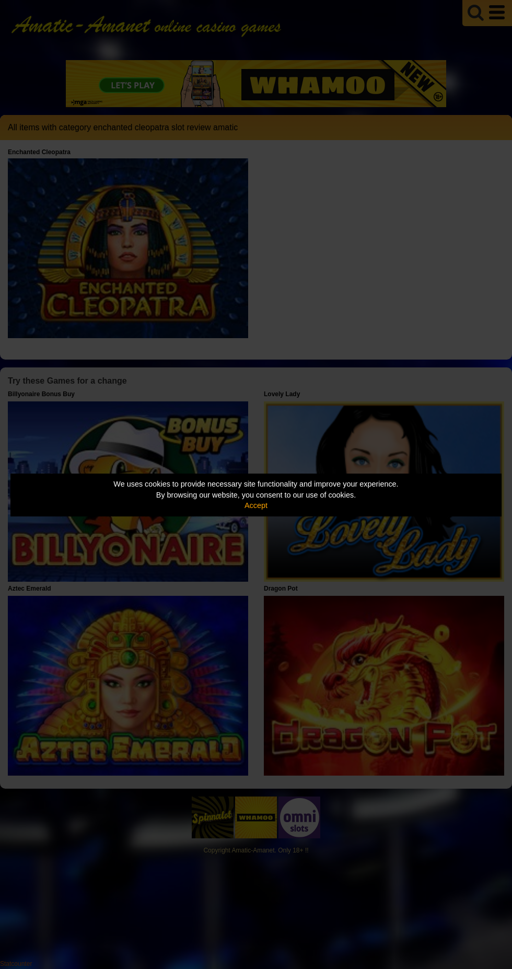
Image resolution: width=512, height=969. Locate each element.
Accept (256, 505)
